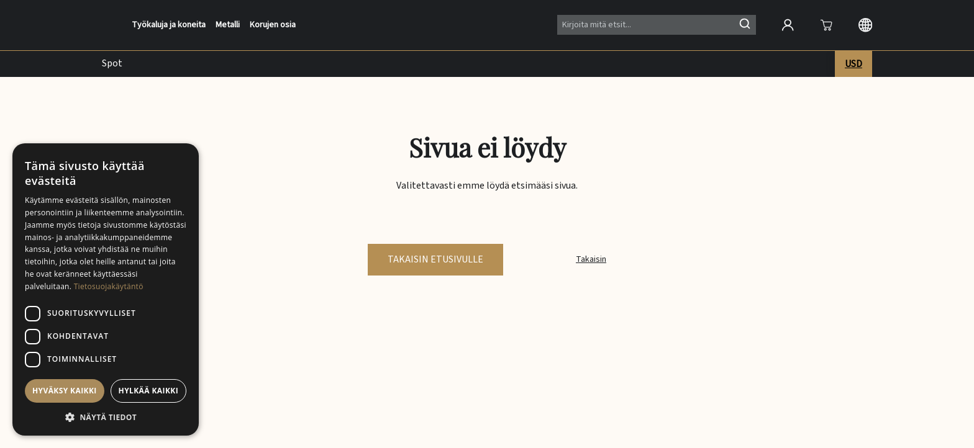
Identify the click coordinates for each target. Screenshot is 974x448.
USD (853, 64)
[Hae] (745, 23)
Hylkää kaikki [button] (148, 390)
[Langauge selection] (865, 25)
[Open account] (787, 25)
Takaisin (591, 259)
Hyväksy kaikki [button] (64, 390)
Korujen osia (273, 25)
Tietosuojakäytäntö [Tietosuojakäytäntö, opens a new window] (108, 286)
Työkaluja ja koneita (169, 25)
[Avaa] (826, 25)
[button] (105, 417)
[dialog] (105, 289)
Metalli (228, 25)
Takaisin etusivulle (435, 259)
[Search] (656, 25)
